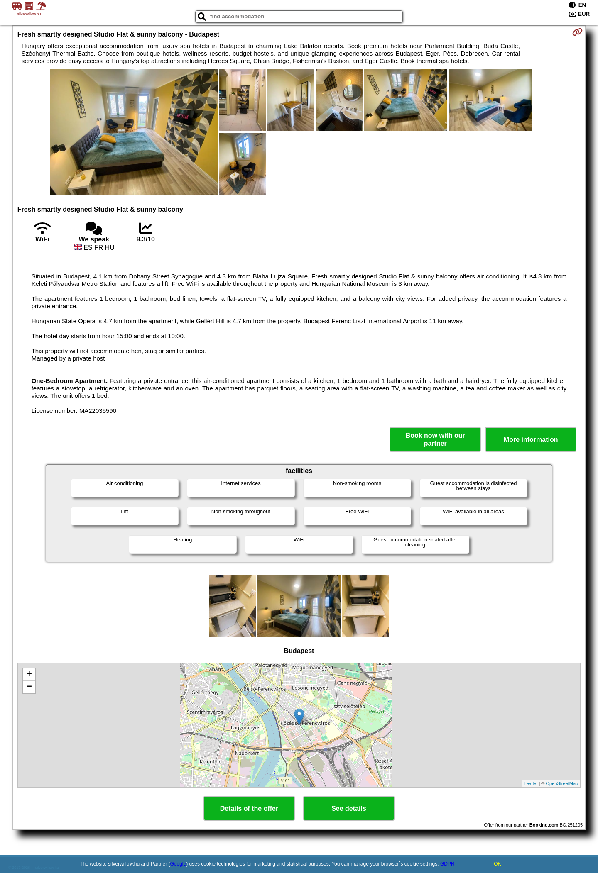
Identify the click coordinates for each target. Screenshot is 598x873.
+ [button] (29, 674)
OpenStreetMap (562, 783)
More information (531, 439)
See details (348, 808)
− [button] (29, 687)
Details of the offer (249, 808)
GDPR (447, 864)
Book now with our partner (435, 439)
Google (178, 864)
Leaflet (530, 783)
